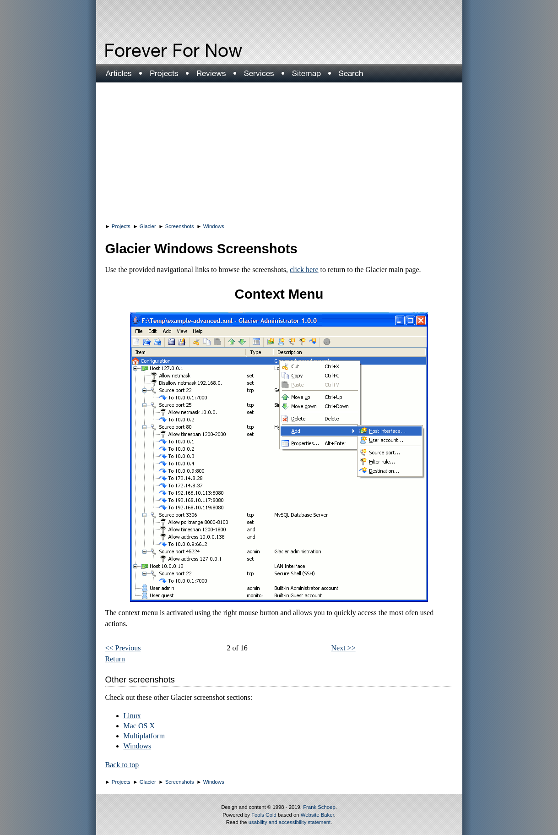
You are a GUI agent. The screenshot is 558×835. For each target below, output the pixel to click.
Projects (121, 226)
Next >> (343, 648)
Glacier (148, 226)
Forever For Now (153, 50)
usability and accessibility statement (289, 822)
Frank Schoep (319, 807)
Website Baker (317, 815)
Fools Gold (263, 815)
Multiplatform (144, 736)
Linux (132, 716)
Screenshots (179, 226)
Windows (213, 226)
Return (115, 659)
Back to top (122, 765)
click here (304, 269)
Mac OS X (139, 726)
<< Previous (123, 648)
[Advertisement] (279, 151)
